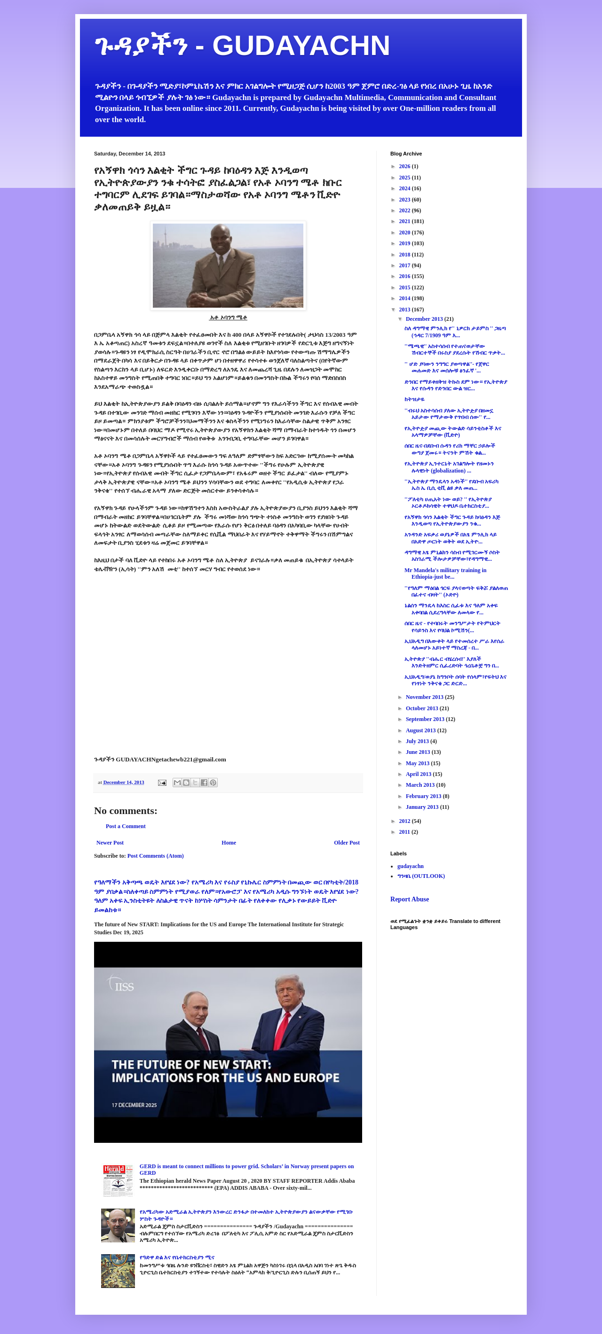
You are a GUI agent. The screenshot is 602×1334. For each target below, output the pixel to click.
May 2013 (418, 763)
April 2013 (419, 774)
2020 (405, 232)
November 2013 (425, 697)
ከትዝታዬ (414, 399)
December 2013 (425, 319)
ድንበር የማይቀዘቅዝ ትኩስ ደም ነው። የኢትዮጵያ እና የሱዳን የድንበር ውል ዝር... (455, 385)
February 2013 (424, 796)
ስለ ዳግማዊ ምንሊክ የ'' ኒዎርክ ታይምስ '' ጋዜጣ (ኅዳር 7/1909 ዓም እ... (455, 331)
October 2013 (423, 708)
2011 (405, 832)
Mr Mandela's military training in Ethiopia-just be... (445, 573)
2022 (405, 210)
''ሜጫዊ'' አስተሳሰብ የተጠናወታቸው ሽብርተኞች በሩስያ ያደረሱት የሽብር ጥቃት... (454, 349)
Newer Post (110, 842)
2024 (405, 188)
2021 (405, 221)
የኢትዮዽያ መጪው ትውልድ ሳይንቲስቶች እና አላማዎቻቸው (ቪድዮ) (452, 431)
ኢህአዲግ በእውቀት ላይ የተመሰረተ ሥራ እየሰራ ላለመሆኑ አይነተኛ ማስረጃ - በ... (454, 644)
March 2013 (421, 785)
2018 (405, 254)
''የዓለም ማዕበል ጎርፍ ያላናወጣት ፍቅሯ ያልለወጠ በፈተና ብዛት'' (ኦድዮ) (456, 591)
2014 (405, 298)
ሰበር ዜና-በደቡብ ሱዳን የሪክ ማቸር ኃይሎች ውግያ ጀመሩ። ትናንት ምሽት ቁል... (449, 449)
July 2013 (418, 741)
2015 (405, 287)
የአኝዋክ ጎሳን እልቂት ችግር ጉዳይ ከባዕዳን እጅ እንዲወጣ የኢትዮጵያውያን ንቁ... (452, 520)
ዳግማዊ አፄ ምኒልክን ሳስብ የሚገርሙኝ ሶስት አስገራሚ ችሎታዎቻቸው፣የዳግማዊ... (452, 555)
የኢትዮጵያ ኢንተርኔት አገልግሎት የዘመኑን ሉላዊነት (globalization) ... (449, 466)
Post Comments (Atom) (155, 856)
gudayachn (410, 866)
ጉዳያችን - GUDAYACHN (242, 45)
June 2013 (419, 752)
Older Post (347, 842)
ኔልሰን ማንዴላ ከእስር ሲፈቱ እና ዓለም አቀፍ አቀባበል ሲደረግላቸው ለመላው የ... (451, 608)
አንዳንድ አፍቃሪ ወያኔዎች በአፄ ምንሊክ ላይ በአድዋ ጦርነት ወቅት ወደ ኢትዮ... (450, 537)
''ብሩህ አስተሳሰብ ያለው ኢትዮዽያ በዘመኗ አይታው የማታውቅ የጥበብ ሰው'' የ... (448, 413)
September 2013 (426, 719)
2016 (405, 276)
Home (229, 842)
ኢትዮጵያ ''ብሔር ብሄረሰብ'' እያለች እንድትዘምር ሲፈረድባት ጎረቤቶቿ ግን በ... (451, 662)
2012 (405, 821)
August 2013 (421, 730)
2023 (405, 199)
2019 (405, 243)
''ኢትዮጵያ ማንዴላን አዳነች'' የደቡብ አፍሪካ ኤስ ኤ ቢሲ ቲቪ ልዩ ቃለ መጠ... (451, 484)
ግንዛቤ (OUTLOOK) (421, 876)
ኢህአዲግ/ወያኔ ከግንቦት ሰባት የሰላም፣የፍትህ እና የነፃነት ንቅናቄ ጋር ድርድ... (455, 680)
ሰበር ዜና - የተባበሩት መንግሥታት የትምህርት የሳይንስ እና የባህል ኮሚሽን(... (452, 626)
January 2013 (423, 807)
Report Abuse (409, 899)
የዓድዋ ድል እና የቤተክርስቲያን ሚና (177, 1257)
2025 (405, 177)
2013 (405, 309)
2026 (405, 166)
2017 (405, 265)
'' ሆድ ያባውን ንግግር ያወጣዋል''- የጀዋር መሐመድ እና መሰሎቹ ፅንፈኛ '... (446, 367)
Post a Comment (126, 826)
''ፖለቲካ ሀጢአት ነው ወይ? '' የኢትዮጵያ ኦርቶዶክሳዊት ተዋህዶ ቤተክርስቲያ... (447, 502)
